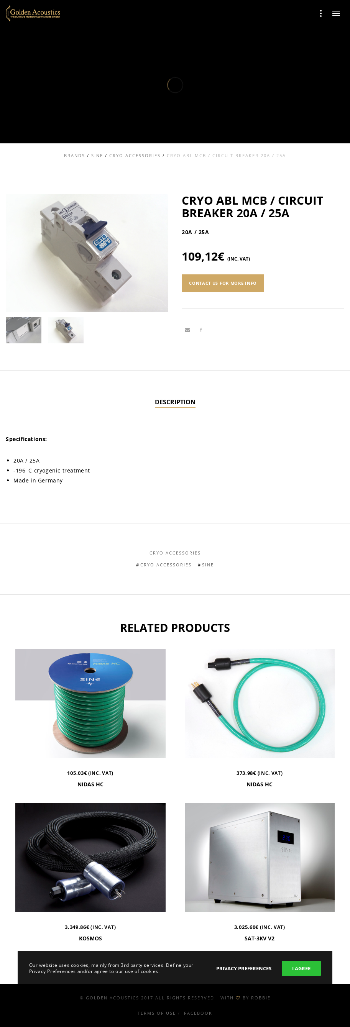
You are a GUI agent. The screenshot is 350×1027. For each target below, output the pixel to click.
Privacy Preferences (243, 968)
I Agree (301, 968)
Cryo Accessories (175, 553)
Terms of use (157, 1013)
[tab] (175, 402)
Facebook (198, 1013)
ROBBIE (261, 998)
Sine (208, 565)
